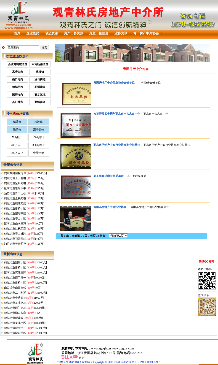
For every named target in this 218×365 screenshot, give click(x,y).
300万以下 (38, 145)
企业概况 (32, 33)
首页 (17, 33)
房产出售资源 (73, 33)
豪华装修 (38, 129)
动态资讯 (51, 33)
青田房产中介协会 (146, 33)
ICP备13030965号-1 (149, 362)
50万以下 (17, 137)
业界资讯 (120, 33)
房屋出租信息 (98, 33)
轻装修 (17, 129)
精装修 (17, 121)
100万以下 (38, 137)
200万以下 (17, 145)
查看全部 (38, 152)
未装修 (39, 121)
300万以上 (17, 152)
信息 (81, 358)
